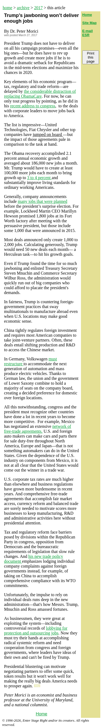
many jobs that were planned (42, 201)
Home (41, 714)
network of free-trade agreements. (37, 429)
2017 (38, 7)
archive (23, 7)
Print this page (91, 57)
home (7, 7)
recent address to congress (32, 106)
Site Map (89, 23)
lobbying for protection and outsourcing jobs (35, 630)
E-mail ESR (87, 33)
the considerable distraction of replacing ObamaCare (40, 93)
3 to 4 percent (39, 177)
